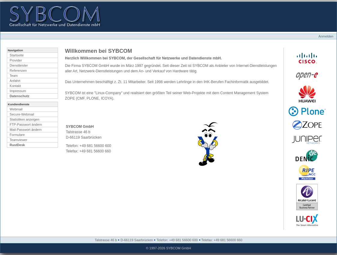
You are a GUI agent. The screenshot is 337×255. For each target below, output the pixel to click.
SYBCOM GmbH (178, 248)
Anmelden (325, 36)
